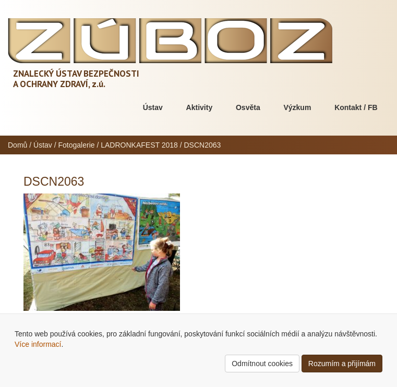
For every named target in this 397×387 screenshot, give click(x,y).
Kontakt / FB (355, 107)
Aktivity (199, 107)
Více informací (38, 344)
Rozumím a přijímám (342, 363)
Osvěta (248, 107)
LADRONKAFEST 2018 (139, 145)
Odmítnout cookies (262, 363)
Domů (17, 145)
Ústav (153, 107)
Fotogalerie (76, 145)
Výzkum (297, 107)
